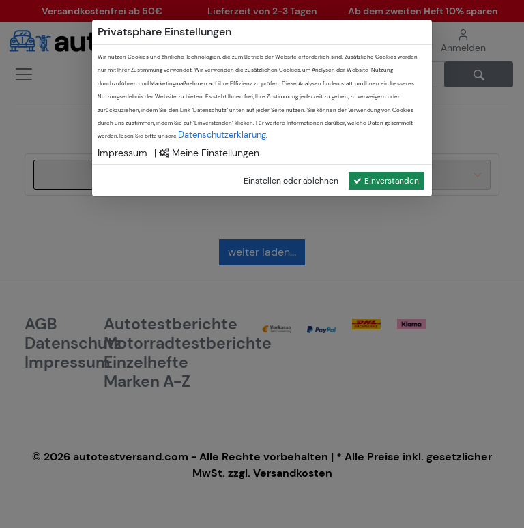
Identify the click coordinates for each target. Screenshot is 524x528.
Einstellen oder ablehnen (291, 180)
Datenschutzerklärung (222, 135)
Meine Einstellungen (209, 153)
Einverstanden (386, 180)
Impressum (122, 153)
